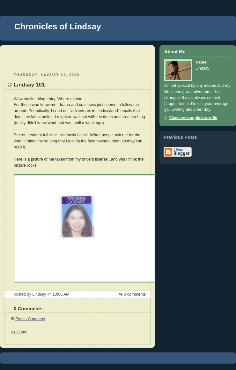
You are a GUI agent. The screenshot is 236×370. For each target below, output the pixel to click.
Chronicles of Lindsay (57, 26)
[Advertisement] (77, 58)
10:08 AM (60, 294)
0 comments (135, 294)
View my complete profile (193, 118)
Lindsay (202, 68)
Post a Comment (30, 319)
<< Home (19, 332)
